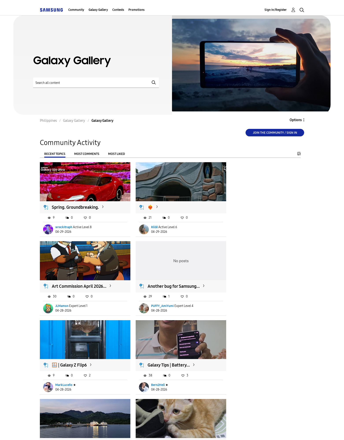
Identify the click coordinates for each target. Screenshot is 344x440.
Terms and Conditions (116, 431)
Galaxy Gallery (98, 10)
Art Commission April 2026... (259, 204)
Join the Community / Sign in (275, 133)
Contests (118, 10)
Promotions (136, 10)
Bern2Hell (242, 301)
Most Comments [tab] (86, 154)
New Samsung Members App (259, 357)
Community (76, 10)
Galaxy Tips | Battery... (253, 281)
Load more (53, 404)
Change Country (224, 431)
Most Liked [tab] (116, 154)
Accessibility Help (64, 431)
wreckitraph (63, 224)
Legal (190, 431)
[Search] (96, 82)
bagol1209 (152, 377)
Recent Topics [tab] (54, 154)
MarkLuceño (154, 301)
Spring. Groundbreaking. (75, 204)
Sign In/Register (275, 10)
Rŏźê (148, 224)
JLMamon (241, 224)
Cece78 (60, 377)
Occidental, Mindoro (71, 357)
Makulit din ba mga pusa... (167, 357)
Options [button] (296, 120)
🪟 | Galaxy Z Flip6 (159, 281)
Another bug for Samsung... (78, 281)
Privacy (160, 431)
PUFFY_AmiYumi (66, 301)
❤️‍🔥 (144, 204)
